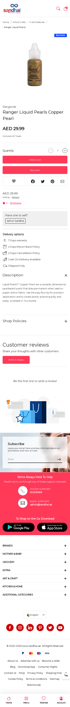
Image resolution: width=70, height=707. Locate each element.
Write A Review (16, 359)
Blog (12, 666)
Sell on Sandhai (15, 220)
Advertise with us (30, 660)
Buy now (35, 170)
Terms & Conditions (36, 679)
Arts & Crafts (19, 22)
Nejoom (15, 197)
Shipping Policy (54, 673)
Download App (26, 666)
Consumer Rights (47, 666)
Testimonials (34, 685)
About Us (12, 660)
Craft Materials (37, 22)
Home (6, 22)
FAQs (22, 673)
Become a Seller (51, 660)
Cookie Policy (15, 679)
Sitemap (55, 679)
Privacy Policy (35, 673)
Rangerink (9, 107)
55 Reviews (15, 203)
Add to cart (35, 159)
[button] (58, 8)
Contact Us (10, 673)
